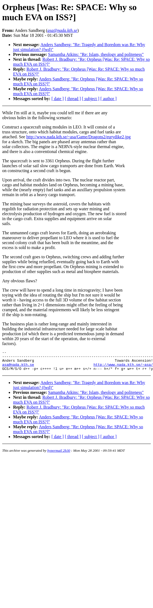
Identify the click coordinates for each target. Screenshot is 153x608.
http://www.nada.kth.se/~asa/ (123, 367)
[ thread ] (73, 98)
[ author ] (108, 98)
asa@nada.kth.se (18, 367)
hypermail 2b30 (58, 455)
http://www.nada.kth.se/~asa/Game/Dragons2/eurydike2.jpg (78, 136)
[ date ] (57, 98)
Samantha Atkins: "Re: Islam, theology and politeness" (96, 54)
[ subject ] (90, 98)
